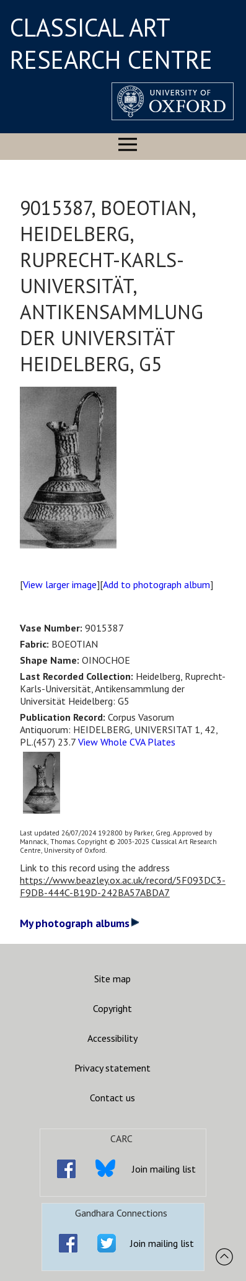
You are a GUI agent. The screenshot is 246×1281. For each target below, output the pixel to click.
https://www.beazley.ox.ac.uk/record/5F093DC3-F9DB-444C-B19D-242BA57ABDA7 (123, 886)
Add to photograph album (156, 584)
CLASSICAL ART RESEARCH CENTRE (111, 43)
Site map (112, 978)
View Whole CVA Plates (126, 742)
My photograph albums (79, 923)
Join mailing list (164, 1169)
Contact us (112, 1097)
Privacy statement (112, 1068)
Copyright (112, 1008)
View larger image (60, 584)
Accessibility (112, 1038)
